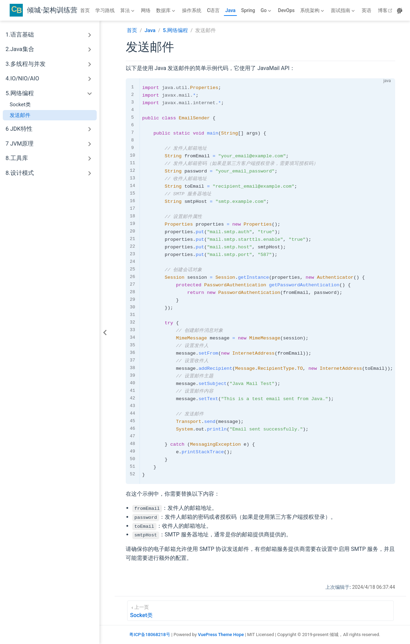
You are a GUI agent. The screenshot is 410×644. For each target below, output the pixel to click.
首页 (85, 10)
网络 (146, 10)
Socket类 (20, 104)
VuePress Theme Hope (221, 634)
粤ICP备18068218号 (149, 634)
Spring (248, 10)
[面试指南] (343, 10)
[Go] (266, 10)
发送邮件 (20, 115)
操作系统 (191, 10)
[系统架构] (313, 10)
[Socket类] (260, 611)
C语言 (213, 10)
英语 (366, 10)
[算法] (128, 10)
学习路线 (105, 10)
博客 (386, 10)
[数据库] (166, 10)
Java (230, 10)
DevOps (286, 10)
